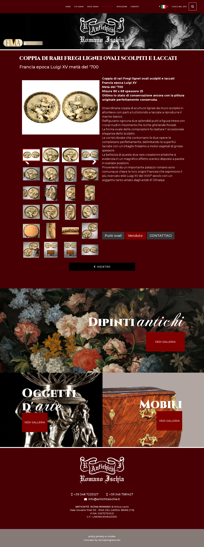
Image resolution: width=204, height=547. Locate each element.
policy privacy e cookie (102, 536)
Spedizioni (122, 6)
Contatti (135, 6)
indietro (102, 266)
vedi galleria (165, 341)
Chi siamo (79, 6)
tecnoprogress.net (109, 540)
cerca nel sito (184, 7)
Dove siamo (92, 6)
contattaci (161, 236)
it (163, 6)
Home (68, 6)
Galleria (107, 6)
